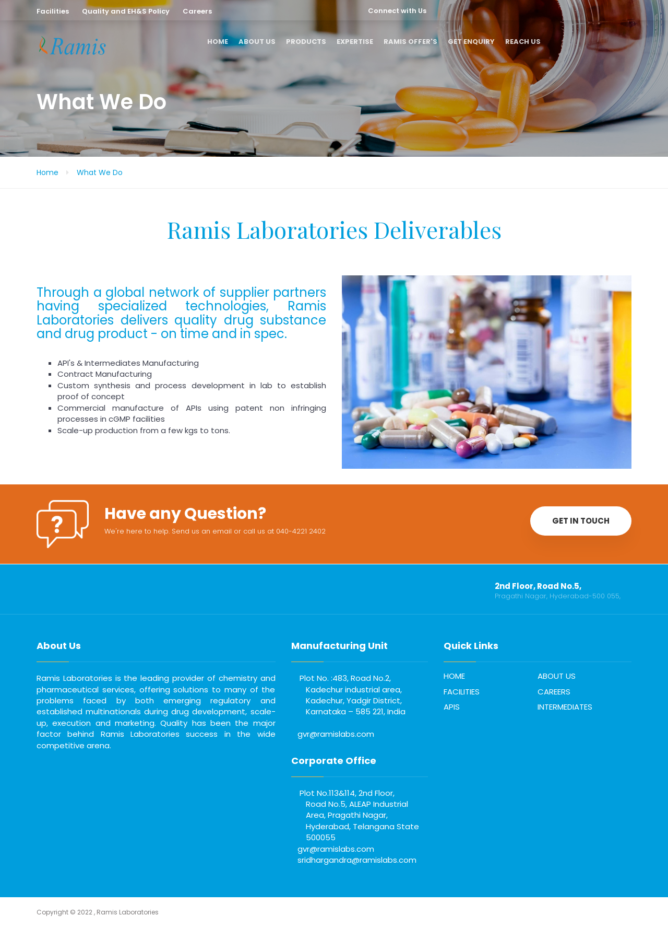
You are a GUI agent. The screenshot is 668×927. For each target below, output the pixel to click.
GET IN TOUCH (581, 520)
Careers (197, 11)
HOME (217, 42)
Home (47, 172)
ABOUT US (257, 42)
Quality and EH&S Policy (126, 11)
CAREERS (554, 691)
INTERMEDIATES (565, 706)
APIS (452, 706)
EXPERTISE (355, 42)
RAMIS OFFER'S (410, 42)
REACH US (523, 42)
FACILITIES (462, 691)
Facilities (53, 11)
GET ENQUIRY (471, 42)
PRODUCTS (306, 42)
